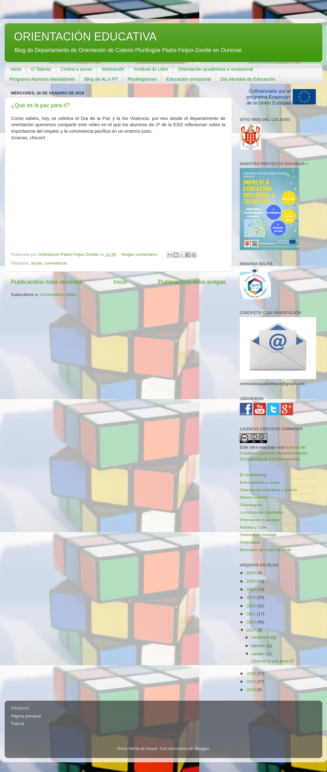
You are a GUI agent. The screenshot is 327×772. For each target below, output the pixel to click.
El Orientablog (253, 475)
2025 (251, 581)
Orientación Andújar (258, 534)
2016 (251, 689)
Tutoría (17, 723)
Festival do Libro (151, 69)
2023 (251, 597)
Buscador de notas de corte (265, 549)
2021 (251, 614)
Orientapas (250, 542)
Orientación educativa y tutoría (268, 490)
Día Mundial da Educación (247, 79)
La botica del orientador (262, 512)
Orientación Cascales (260, 519)
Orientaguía (251, 505)
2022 (251, 605)
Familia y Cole (253, 527)
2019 (251, 630)
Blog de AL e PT (101, 79)
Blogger (202, 748)
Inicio (16, 69)
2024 (251, 589)
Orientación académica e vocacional (215, 69)
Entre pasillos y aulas (260, 482)
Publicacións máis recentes (46, 282)
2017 (251, 681)
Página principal (26, 716)
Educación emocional (188, 79)
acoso (36, 263)
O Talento (41, 69)
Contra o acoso (76, 69)
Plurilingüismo (142, 79)
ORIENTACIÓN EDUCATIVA (85, 36)
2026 (251, 572)
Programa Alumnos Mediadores (42, 79)
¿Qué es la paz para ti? (40, 105)
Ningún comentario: (140, 254)
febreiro (259, 645)
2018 (251, 673)
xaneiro (258, 653)
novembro (261, 637)
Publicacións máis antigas (192, 282)
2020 (251, 622)
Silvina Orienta (253, 497)
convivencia (56, 263)
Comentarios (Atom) (59, 294)
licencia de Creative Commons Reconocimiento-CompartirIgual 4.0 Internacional (274, 453)
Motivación (113, 69)
